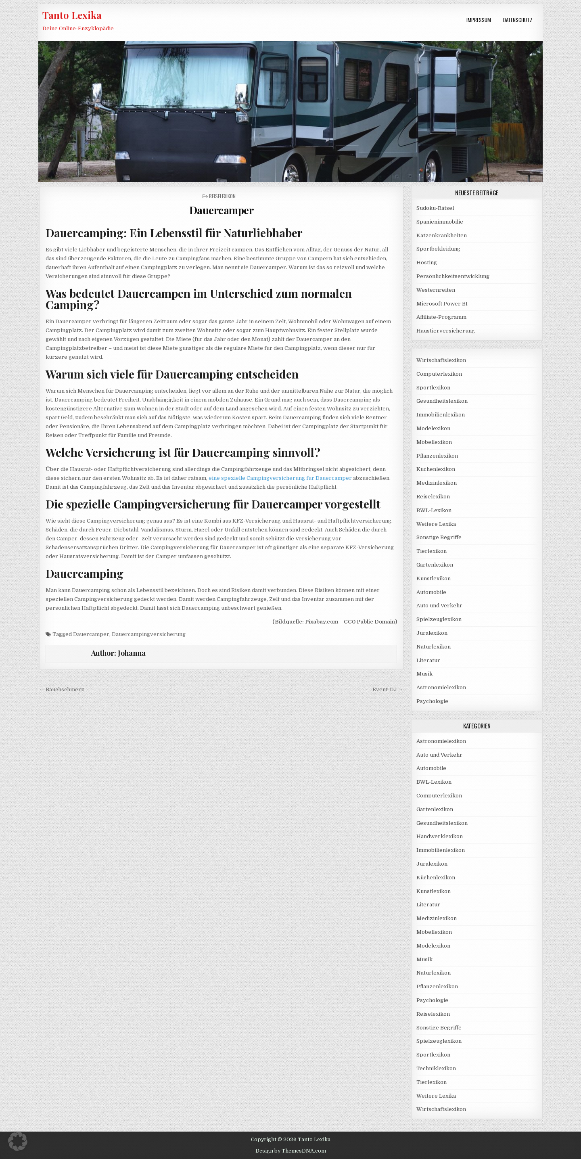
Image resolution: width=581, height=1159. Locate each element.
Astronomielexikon (441, 687)
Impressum (478, 20)
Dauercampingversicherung (149, 634)
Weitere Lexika (436, 524)
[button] (18, 1141)
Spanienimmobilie (439, 222)
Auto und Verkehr (439, 606)
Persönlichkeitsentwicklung (452, 276)
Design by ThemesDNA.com (290, 1151)
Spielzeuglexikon (439, 619)
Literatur (428, 660)
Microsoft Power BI (442, 304)
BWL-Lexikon (433, 510)
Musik (424, 674)
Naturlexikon (433, 647)
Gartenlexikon (434, 565)
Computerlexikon (439, 374)
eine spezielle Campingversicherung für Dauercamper (280, 478)
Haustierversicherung (445, 331)
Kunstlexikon (433, 578)
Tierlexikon (431, 551)
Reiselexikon (222, 195)
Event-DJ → (387, 689)
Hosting (426, 262)
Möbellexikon (434, 442)
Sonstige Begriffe (439, 537)
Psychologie (432, 701)
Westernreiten (435, 290)
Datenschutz (518, 20)
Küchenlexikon (435, 469)
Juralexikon (431, 633)
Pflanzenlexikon (437, 456)
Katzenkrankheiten (441, 235)
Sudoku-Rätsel (435, 208)
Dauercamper (221, 210)
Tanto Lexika (72, 14)
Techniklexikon (436, 1068)
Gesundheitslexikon (442, 401)
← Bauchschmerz (61, 689)
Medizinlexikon (436, 483)
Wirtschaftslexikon (441, 360)
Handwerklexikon (439, 836)
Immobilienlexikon (440, 415)
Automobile (431, 592)
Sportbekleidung (438, 249)
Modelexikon (433, 428)
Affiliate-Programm (441, 317)
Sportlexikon (433, 388)
